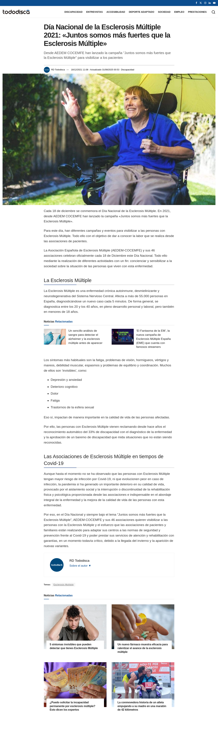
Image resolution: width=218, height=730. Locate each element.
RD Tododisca (58, 69)
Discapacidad (73, 12)
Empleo (179, 12)
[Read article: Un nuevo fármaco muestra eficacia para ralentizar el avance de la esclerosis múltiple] (143, 626)
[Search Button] (213, 12)
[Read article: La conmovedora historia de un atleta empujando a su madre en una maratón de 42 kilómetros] (143, 684)
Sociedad (164, 12)
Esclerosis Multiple (64, 584)
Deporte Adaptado (141, 12)
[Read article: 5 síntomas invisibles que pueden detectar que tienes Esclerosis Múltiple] (75, 626)
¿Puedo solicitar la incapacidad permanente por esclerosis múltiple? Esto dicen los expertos (72, 706)
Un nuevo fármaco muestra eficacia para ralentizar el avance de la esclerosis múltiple (143, 648)
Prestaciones (197, 12)
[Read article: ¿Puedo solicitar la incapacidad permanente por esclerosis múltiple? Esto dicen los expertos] (75, 684)
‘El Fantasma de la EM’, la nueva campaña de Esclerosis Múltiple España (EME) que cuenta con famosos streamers (153, 339)
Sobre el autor (80, 565)
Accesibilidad (116, 12)
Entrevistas (94, 12)
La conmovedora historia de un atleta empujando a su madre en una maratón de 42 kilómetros (142, 706)
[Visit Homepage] (16, 12)
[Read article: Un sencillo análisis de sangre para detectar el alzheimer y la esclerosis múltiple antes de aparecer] (55, 337)
